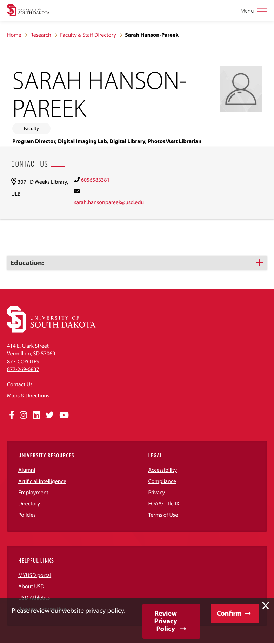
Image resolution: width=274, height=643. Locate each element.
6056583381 (95, 179)
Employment (33, 492)
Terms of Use (163, 514)
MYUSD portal (34, 575)
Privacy (156, 492)
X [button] (265, 605)
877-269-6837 (23, 369)
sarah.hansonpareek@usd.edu (109, 202)
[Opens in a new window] (11, 415)
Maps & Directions (28, 395)
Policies (27, 514)
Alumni (26, 470)
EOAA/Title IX (164, 503)
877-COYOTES (23, 361)
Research (40, 35)
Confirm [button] (229, 613)
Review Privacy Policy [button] (165, 621)
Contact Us (19, 384)
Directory (29, 503)
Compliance (162, 481)
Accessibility (162, 470)
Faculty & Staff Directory (88, 35)
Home (14, 35)
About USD (31, 586)
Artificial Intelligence (42, 481)
